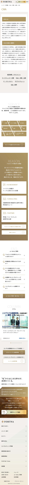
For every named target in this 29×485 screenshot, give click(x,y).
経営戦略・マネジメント (14, 74)
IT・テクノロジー (8, 81)
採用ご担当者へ (5, 472)
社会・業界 (14, 85)
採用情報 (16, 477)
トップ (2, 5)
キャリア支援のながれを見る (12, 144)
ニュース (16, 472)
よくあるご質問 (18, 474)
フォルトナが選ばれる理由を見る (12, 226)
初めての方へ (12, 232)
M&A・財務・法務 (13, 5)
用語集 (6, 5)
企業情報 (3, 477)
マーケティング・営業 (8, 78)
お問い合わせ (4, 474)
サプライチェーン (20, 81)
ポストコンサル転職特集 (12, 352)
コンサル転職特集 (12, 361)
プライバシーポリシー (19, 481)
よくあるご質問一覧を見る (12, 296)
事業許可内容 (7, 481)
